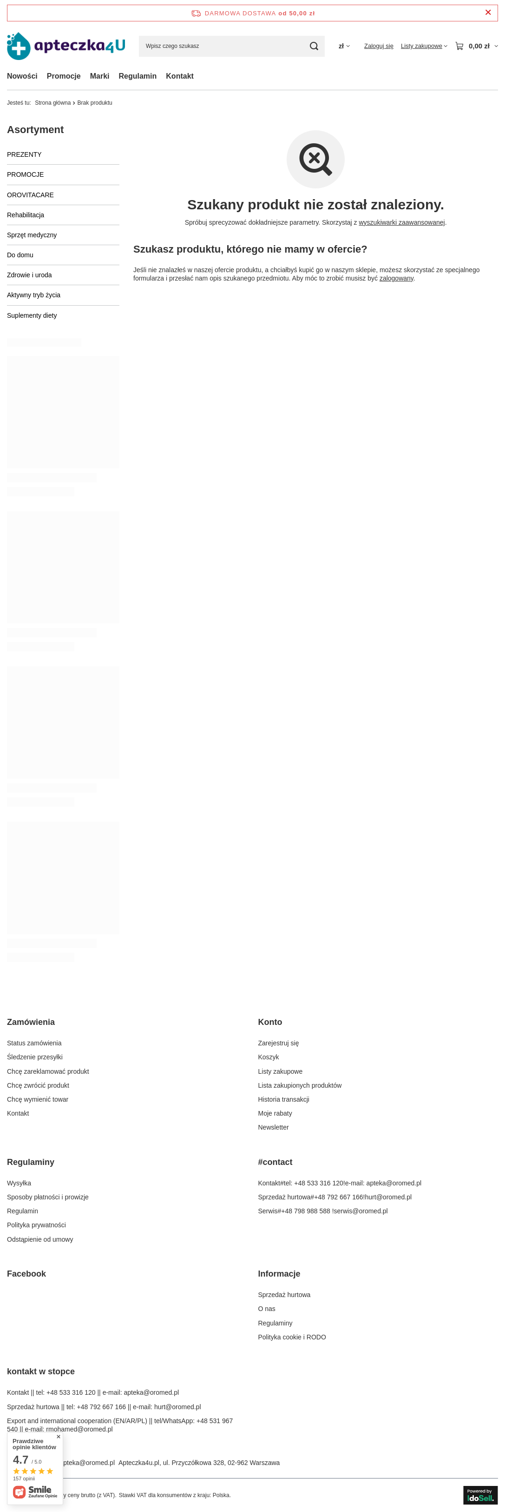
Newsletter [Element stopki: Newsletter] (273, 1127)
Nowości (22, 76)
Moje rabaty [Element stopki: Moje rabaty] (275, 1113)
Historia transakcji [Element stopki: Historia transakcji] (283, 1099)
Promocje (64, 76)
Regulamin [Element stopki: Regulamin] (22, 1211)
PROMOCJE (25, 174)
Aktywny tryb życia (33, 295)
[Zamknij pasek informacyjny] (488, 12)
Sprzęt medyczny (32, 235)
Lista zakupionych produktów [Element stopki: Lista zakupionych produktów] (300, 1085)
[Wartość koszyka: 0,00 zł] (476, 46)
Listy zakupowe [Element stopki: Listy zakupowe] (280, 1071)
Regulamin (138, 76)
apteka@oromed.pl (87, 1462)
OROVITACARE (30, 195)
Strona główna (53, 103)
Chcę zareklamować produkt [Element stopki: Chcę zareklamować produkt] (48, 1071)
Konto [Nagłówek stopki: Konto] (270, 1022)
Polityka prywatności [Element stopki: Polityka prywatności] (36, 1225)
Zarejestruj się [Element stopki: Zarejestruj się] (278, 1043)
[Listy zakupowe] (424, 46)
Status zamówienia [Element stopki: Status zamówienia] (34, 1043)
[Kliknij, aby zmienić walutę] (344, 46)
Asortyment (35, 129)
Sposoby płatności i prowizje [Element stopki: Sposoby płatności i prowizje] (48, 1197)
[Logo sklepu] (66, 46)
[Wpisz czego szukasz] (232, 46)
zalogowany (396, 278)
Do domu (20, 255)
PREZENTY (24, 154)
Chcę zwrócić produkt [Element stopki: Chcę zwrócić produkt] (38, 1085)
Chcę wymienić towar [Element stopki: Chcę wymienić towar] (37, 1099)
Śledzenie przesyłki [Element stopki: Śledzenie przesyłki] (35, 1057)
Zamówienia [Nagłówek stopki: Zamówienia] (31, 1022)
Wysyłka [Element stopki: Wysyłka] (19, 1183)
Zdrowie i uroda (29, 275)
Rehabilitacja (25, 215)
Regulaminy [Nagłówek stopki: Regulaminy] (30, 1162)
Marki (100, 76)
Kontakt (180, 76)
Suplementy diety (32, 315)
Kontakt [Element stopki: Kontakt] (18, 1113)
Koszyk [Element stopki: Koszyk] (268, 1057)
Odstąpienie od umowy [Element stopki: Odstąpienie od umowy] (40, 1239)
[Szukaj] (314, 46)
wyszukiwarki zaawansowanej (402, 222)
